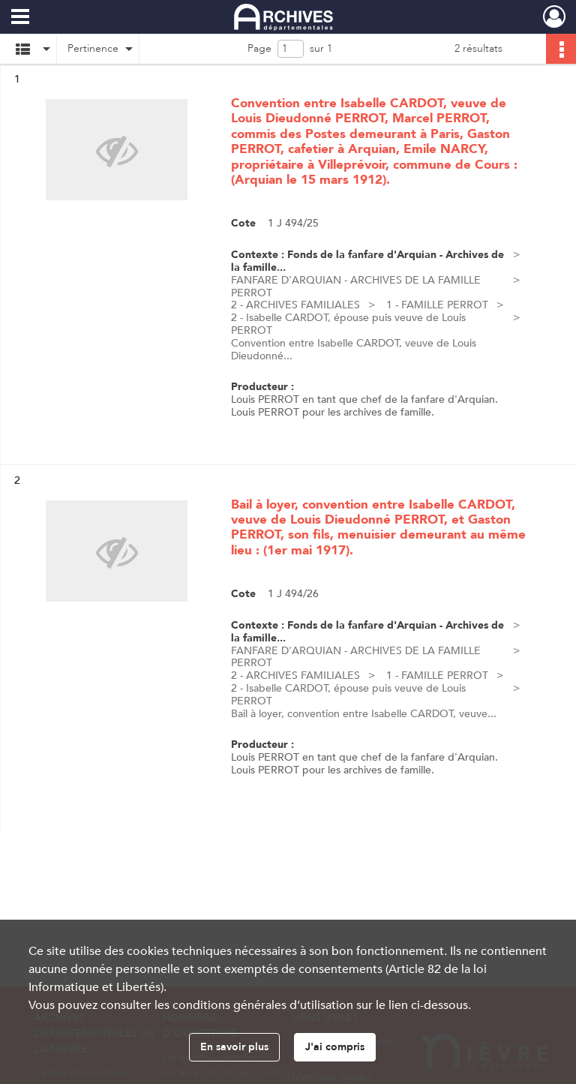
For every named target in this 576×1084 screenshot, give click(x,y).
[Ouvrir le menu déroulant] (20, 18)
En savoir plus (234, 1047)
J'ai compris (334, 1047)
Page (260, 48)
